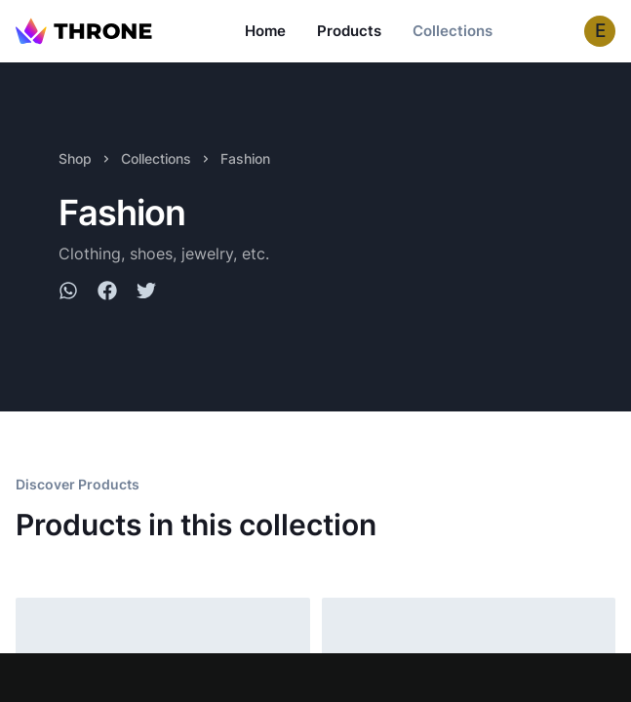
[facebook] (107, 293)
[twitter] (146, 293)
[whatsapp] (68, 293)
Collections (453, 30)
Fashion (245, 158)
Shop (75, 158)
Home (265, 30)
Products (349, 30)
